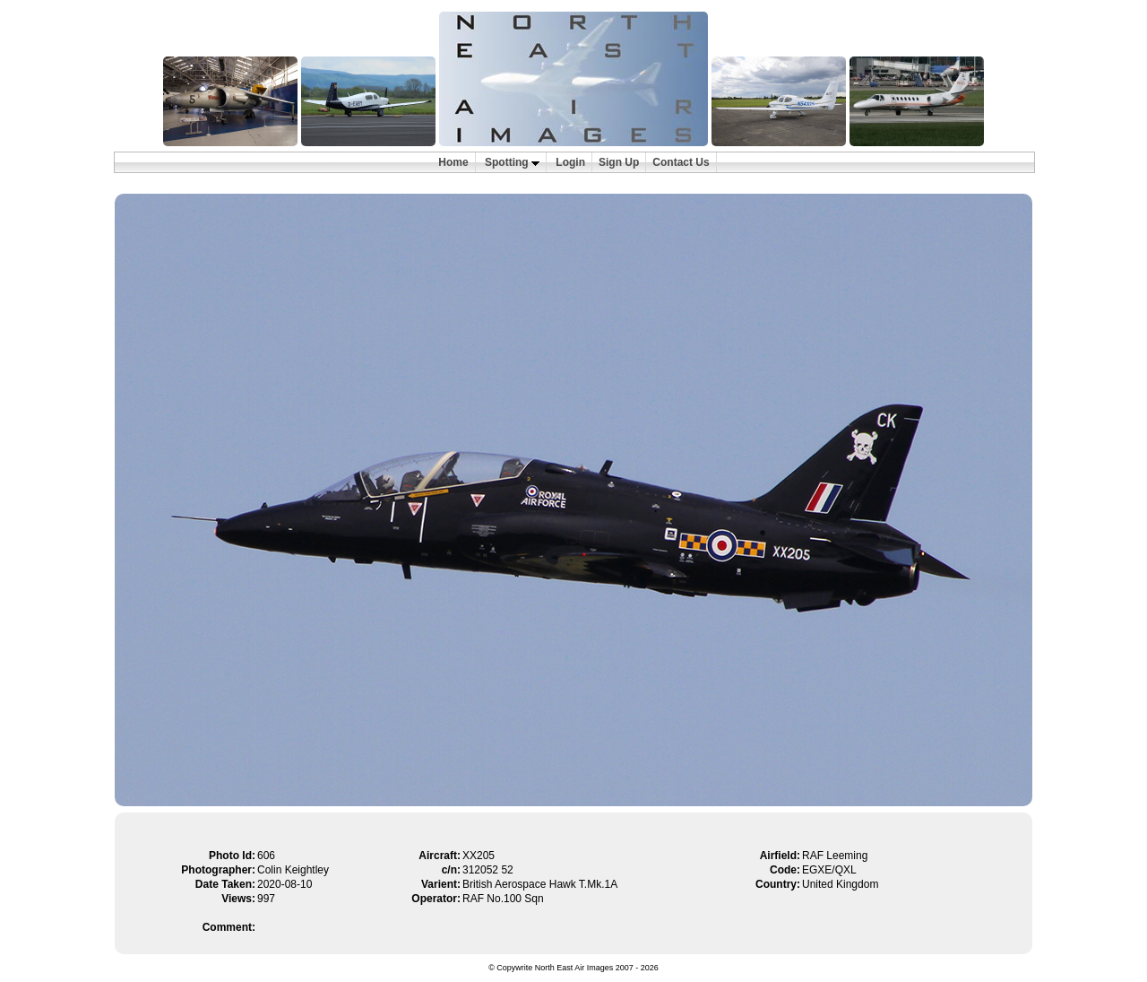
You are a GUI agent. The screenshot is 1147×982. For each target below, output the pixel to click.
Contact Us (680, 162)
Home (453, 162)
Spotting (512, 162)
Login (570, 162)
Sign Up (619, 162)
